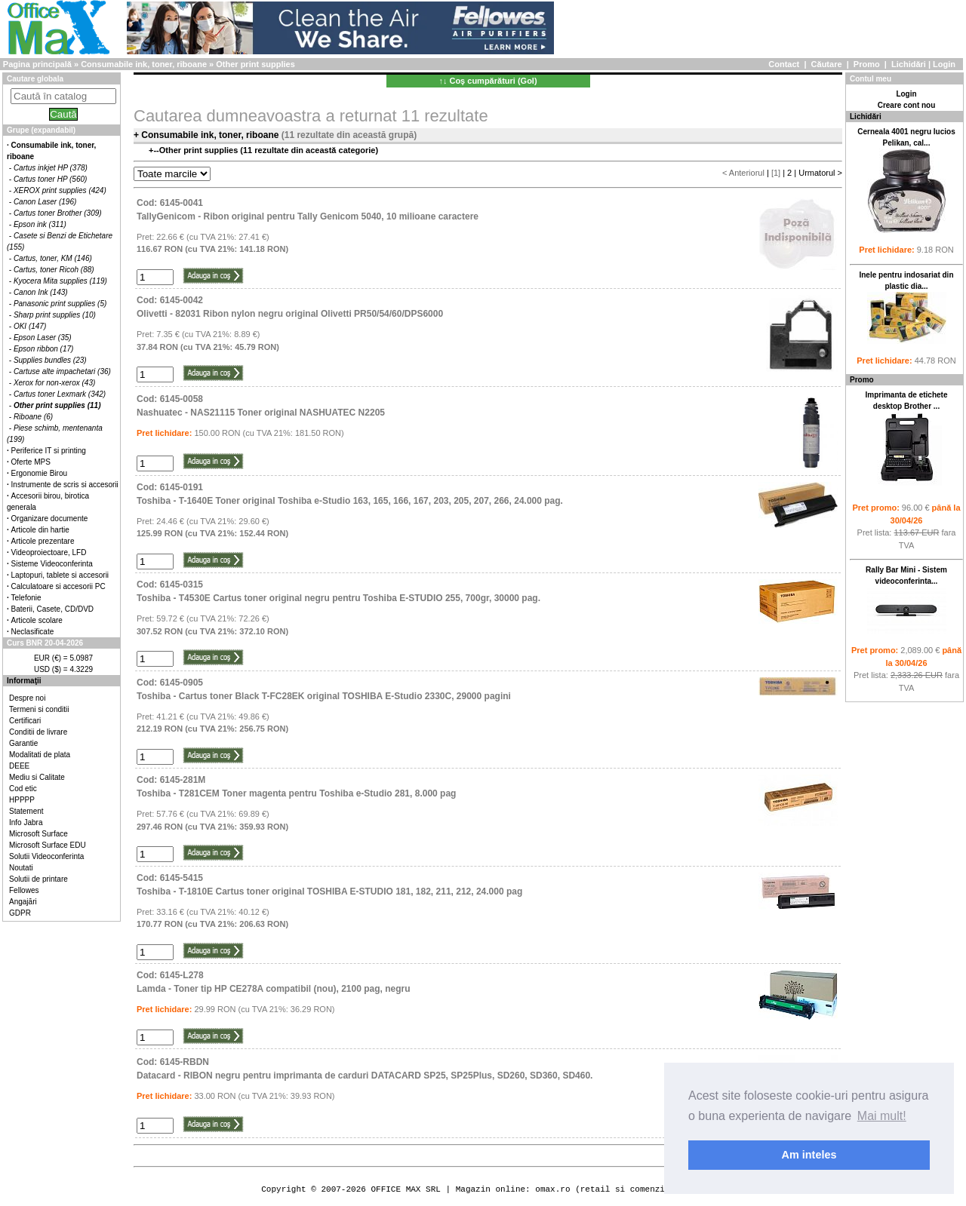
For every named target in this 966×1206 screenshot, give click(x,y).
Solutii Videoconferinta (46, 856)
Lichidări (908, 64)
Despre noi (27, 698)
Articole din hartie (40, 530)
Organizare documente (49, 518)
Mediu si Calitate (37, 777)
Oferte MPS (31, 462)
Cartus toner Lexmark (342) (60, 394)
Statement (26, 811)
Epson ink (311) (40, 224)
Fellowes (23, 890)
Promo (867, 64)
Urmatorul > (820, 172)
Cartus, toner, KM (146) (53, 258)
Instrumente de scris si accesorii (64, 484)
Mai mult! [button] (881, 1115)
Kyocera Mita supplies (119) (60, 281)
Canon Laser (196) (45, 202)
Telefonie (26, 598)
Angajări (23, 902)
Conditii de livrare (38, 732)
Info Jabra (25, 822)
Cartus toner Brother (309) (58, 213)
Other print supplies (255, 64)
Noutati (21, 868)
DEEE (19, 766)
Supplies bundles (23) (50, 360)
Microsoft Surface (38, 834)
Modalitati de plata (39, 754)
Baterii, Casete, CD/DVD (52, 609)
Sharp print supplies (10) (55, 315)
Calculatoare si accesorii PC (58, 586)
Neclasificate (32, 632)
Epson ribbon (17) (44, 349)
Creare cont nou (907, 105)
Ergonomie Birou (39, 473)
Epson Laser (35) (43, 337)
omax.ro (552, 1189)
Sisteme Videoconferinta (52, 564)
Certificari (25, 721)
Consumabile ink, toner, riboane (144, 64)
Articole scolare (37, 620)
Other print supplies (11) (57, 405)
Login (944, 64)
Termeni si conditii (39, 709)
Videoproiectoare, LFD (49, 552)
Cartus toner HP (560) (50, 179)
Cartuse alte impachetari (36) (62, 371)
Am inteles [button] (809, 1155)
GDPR (20, 913)
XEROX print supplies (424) (60, 190)
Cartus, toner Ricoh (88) (54, 269)
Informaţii (24, 681)
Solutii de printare (38, 879)
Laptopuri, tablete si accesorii (60, 575)
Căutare (826, 64)
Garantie (23, 743)
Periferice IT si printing (48, 450)
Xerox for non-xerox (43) (54, 383)
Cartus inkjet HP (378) (51, 168)
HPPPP (22, 800)
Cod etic (23, 788)
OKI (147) (30, 326)
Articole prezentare (43, 541)
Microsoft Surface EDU (47, 845)
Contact (783, 64)
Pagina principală (37, 64)
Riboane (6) (33, 417)
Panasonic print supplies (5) (60, 303)
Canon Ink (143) (41, 292)
